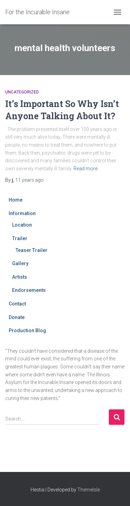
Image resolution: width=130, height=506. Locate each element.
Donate (17, 317)
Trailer (19, 238)
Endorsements (29, 290)
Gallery (20, 263)
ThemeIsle (88, 489)
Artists (19, 277)
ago (29, 180)
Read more (85, 168)
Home (16, 200)
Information (22, 213)
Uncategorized (22, 92)
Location (22, 225)
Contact (17, 304)
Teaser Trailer (31, 250)
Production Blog (27, 330)
